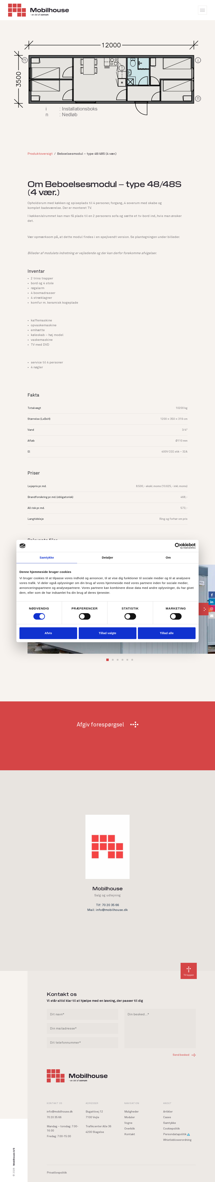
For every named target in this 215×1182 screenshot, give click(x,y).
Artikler (168, 1111)
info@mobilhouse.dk (60, 1111)
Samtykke (169, 1123)
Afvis (48, 633)
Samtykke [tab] (47, 557)
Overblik (129, 1128)
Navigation (131, 1103)
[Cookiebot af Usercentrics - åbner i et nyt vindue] (178, 546)
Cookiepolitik (171, 1128)
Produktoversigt (40, 153)
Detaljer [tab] (107, 557)
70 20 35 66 (54, 1117)
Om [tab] (168, 557)
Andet (167, 1103)
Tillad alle (166, 633)
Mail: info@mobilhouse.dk (107, 909)
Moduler (129, 1117)
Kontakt (129, 1134)
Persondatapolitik (176, 1134)
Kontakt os (54, 1103)
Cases (167, 1117)
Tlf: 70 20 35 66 (107, 905)
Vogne (128, 1123)
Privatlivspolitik (57, 1172)
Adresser (92, 1103)
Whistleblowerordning (177, 1140)
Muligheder (131, 1111)
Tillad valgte (107, 633)
